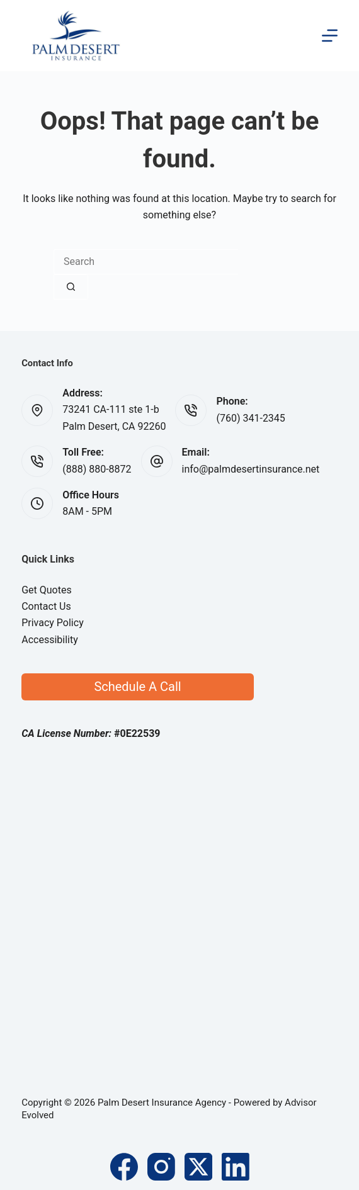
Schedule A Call (137, 686)
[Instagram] (161, 1167)
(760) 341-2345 (250, 418)
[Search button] (71, 287)
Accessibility (49, 640)
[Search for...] (146, 261)
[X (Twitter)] (198, 1167)
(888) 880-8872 (96, 469)
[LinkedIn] (235, 1167)
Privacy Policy (52, 623)
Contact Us (46, 606)
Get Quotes (46, 590)
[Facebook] (124, 1167)
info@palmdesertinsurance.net (251, 469)
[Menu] (330, 35)
